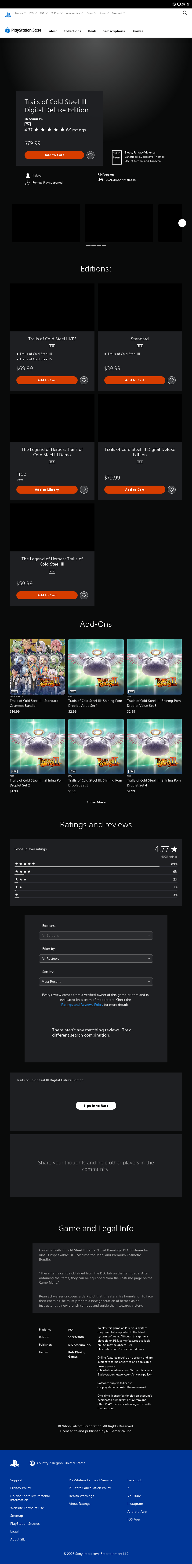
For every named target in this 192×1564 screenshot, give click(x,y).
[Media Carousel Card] (46, 218)
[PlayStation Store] (24, 25)
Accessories (73, 13)
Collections (72, 26)
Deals (92, 26)
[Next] (182, 219)
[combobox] (96, 931)
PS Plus (55, 13)
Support (117, 13)
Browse (137, 26)
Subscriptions (114, 26)
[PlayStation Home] (8, 13)
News (90, 13)
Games (19, 13)
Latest (52, 26)
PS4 (42, 13)
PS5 (31, 13)
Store (102, 13)
